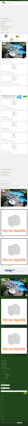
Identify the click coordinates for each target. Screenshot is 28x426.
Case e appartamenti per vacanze (6, 368)
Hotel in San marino (3, 28)
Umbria (2, 415)
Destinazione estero (3, 419)
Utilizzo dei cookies (8, 374)
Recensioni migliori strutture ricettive (5, 175)
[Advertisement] (14, 11)
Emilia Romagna (3, 399)
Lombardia (2, 404)
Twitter (4, 424)
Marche (2, 405)
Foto (1, 176)
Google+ (2, 424)
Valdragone (6, 185)
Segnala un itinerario (4, 360)
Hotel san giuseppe (5, 116)
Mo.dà (2, 70)
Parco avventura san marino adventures (8, 81)
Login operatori (21, 0)
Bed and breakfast (4, 367)
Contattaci (25, 0)
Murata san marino (3, 23)
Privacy (7, 373)
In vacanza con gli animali (5, 364)
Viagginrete (8, 3)
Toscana (2, 413)
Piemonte (2, 408)
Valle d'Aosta (2, 416)
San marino (2, 24)
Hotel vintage (4, 105)
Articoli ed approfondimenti (4, 174)
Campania (2, 398)
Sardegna (2, 410)
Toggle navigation (1, 3)
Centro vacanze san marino (6, 59)
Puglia (1, 409)
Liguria (2, 403)
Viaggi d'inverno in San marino (5, 170)
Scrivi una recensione (4, 361)
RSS (6, 424)
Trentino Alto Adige (3, 414)
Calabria (2, 397)
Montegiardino (3, 22)
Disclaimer (7, 375)
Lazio (1, 402)
